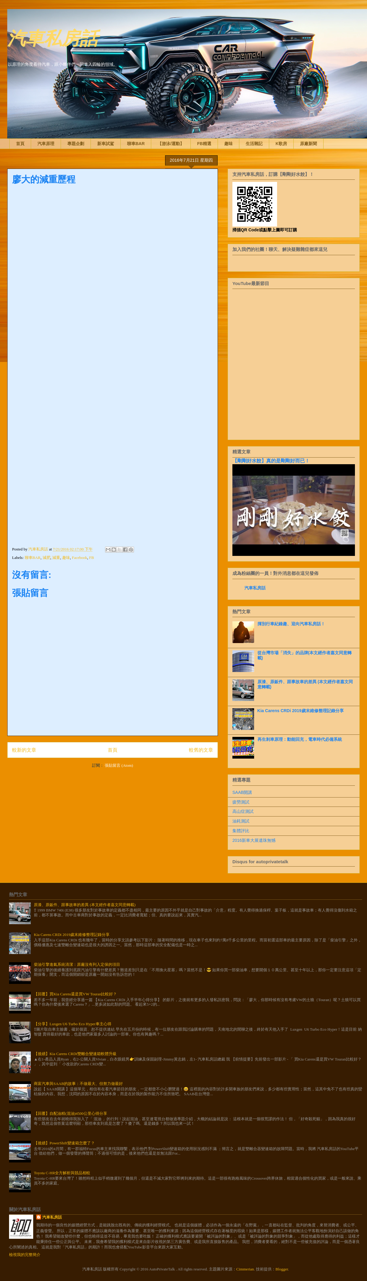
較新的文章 (24, 750)
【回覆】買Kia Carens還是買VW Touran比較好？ (75, 994)
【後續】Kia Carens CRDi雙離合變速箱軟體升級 (75, 1053)
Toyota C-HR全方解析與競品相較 (62, 1173)
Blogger (282, 1269)
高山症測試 (243, 811)
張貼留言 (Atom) (119, 765)
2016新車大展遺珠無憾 (254, 840)
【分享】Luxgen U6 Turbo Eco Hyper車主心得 (72, 1024)
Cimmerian (245, 1269)
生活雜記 (254, 143)
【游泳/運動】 (171, 143)
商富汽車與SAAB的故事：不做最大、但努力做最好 (78, 1083)
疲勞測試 (240, 802)
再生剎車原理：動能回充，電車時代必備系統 (299, 739)
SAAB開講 (242, 792)
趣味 (228, 143)
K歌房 (281, 143)
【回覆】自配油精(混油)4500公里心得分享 (70, 1113)
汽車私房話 (52, 37)
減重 (56, 557)
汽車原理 (45, 143)
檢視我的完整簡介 (24, 1254)
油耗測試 (240, 821)
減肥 (46, 557)
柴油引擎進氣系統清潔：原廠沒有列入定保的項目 (77, 964)
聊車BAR (136, 143)
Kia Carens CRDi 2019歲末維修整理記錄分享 (300, 710)
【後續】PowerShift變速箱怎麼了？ (64, 1143)
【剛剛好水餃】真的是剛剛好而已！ (271, 460)
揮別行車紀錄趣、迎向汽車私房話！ (291, 623)
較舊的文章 (201, 750)
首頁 (20, 143)
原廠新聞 (308, 143)
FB (91, 557)
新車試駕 (105, 143)
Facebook (79, 557)
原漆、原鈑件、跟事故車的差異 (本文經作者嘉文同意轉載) (85, 904)
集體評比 (240, 830)
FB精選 (204, 143)
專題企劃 (75, 143)
